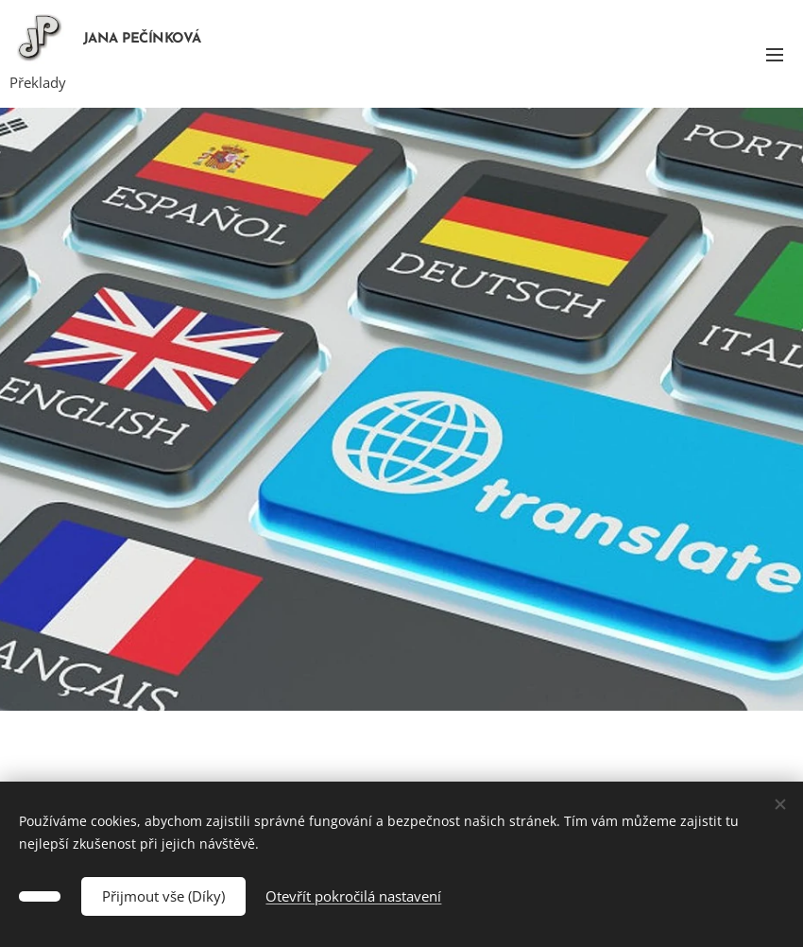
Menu (774, 55)
